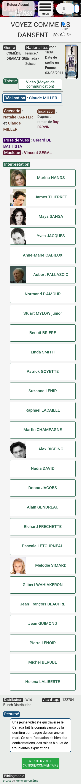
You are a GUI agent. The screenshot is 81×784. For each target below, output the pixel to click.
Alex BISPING (50, 448)
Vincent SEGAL (38, 152)
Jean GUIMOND (42, 623)
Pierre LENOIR (43, 642)
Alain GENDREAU (42, 507)
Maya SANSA (51, 216)
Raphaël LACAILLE (42, 410)
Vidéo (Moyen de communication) (40, 84)
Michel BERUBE (42, 662)
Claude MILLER (43, 97)
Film (65, 26)
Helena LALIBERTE (42, 681)
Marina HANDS (51, 177)
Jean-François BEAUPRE (42, 604)
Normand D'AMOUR (43, 293)
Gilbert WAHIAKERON (43, 584)
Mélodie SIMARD (51, 565)
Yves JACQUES (51, 235)
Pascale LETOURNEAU (43, 545)
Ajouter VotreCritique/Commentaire (40, 763)
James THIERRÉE (51, 196)
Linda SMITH (43, 352)
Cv (66, 34)
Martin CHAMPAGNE (43, 429)
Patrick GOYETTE (43, 371)
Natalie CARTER (18, 117)
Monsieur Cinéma (27, 780)
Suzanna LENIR (43, 390)
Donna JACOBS (42, 487)
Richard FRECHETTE (43, 526)
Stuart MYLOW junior (42, 313)
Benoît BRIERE (42, 332)
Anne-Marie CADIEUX (42, 255)
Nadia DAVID (42, 468)
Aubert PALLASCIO (50, 274)
